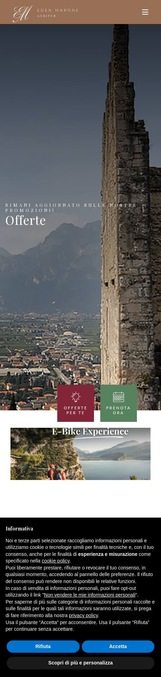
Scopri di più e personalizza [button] (80, 663)
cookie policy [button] (55, 561)
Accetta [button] (118, 646)
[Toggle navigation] (145, 12)
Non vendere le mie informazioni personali (89, 595)
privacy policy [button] (83, 615)
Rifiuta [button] (43, 646)
